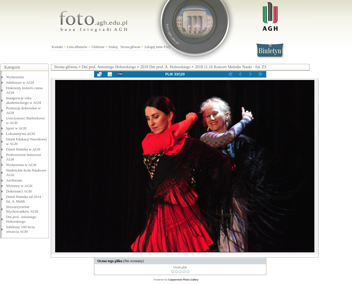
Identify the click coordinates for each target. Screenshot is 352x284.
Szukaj (113, 47)
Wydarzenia (15, 77)
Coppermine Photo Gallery (183, 279)
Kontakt (57, 47)
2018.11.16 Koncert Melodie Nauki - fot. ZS (231, 67)
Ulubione (97, 47)
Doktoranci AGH (19, 191)
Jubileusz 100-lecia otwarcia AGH (20, 229)
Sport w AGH (16, 128)
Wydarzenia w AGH (21, 165)
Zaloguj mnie (153, 47)
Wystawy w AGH (19, 186)
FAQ (167, 47)
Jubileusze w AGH (20, 82)
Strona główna (130, 47)
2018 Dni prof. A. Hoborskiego (165, 67)
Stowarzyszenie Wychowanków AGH (22, 209)
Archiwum (14, 180)
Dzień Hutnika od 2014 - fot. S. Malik (24, 199)
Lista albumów (77, 47)
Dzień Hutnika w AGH (23, 149)
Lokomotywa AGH (20, 133)
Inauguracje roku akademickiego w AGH (23, 100)
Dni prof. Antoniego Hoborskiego (21, 219)
